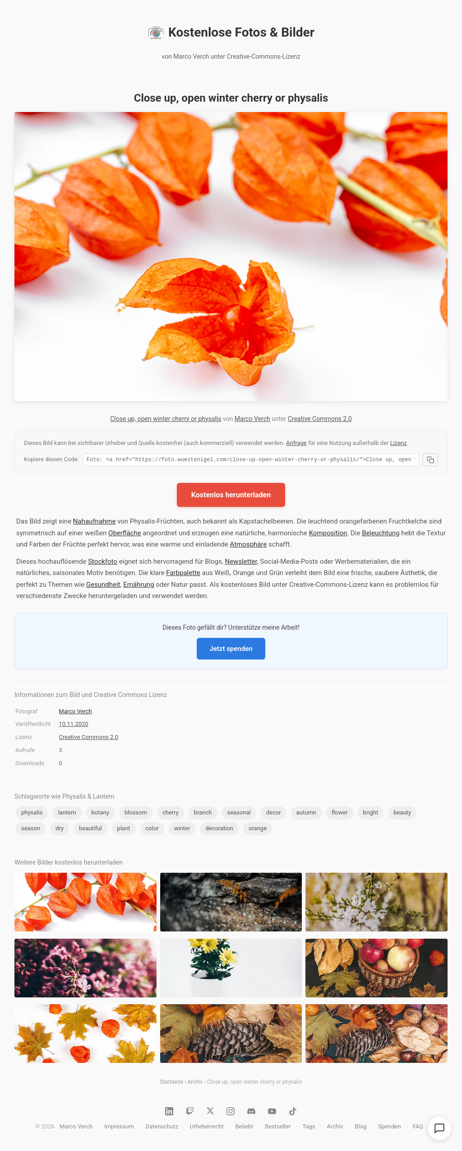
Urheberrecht (207, 1127)
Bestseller (278, 1127)
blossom (136, 813)
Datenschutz (161, 1127)
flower (340, 813)
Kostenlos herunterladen (231, 496)
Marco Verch (252, 418)
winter (182, 829)
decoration (219, 829)
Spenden (389, 1127)
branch (203, 813)
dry (59, 829)
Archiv (195, 1083)
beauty (402, 813)
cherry (170, 813)
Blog (360, 1127)
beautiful (90, 829)
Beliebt (245, 1127)
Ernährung (138, 586)
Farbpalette (183, 574)
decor (273, 813)
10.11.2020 (73, 725)
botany (100, 813)
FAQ (417, 1127)
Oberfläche (124, 534)
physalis (31, 813)
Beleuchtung (380, 534)
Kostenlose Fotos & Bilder (231, 32)
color (152, 829)
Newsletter (241, 563)
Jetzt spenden (230, 650)
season (30, 829)
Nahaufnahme (94, 523)
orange (258, 829)
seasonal (239, 813)
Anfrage (296, 443)
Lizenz (398, 443)
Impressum (119, 1127)
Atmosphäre (248, 546)
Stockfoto (102, 563)
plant (123, 829)
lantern (67, 813)
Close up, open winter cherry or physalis (165, 418)
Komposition (328, 534)
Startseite (171, 1083)
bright (371, 813)
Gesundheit (103, 586)
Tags (308, 1127)
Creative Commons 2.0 (320, 418)
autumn (306, 813)
